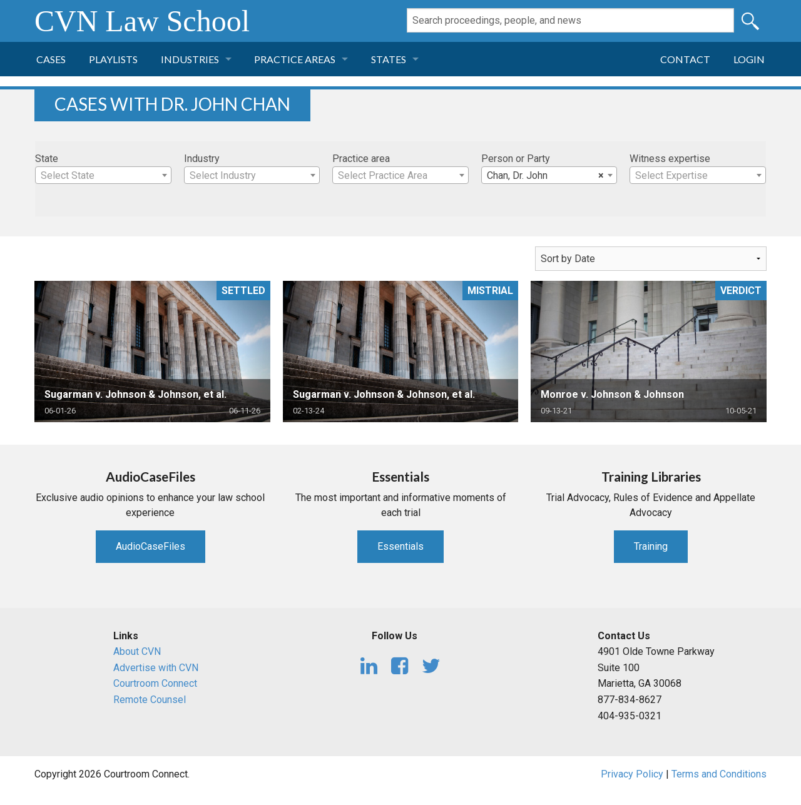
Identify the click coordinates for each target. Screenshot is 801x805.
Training (651, 546)
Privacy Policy (632, 774)
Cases (51, 59)
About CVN (137, 651)
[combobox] (103, 175)
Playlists (113, 59)
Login (749, 59)
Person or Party (515, 159)
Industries (190, 59)
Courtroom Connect (155, 683)
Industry (202, 159)
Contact (685, 59)
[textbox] (103, 176)
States (388, 59)
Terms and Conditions (719, 774)
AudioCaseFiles (150, 546)
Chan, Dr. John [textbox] (546, 176)
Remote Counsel (149, 700)
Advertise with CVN (155, 668)
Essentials (400, 546)
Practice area (361, 159)
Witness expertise (670, 159)
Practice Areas (294, 59)
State (46, 159)
